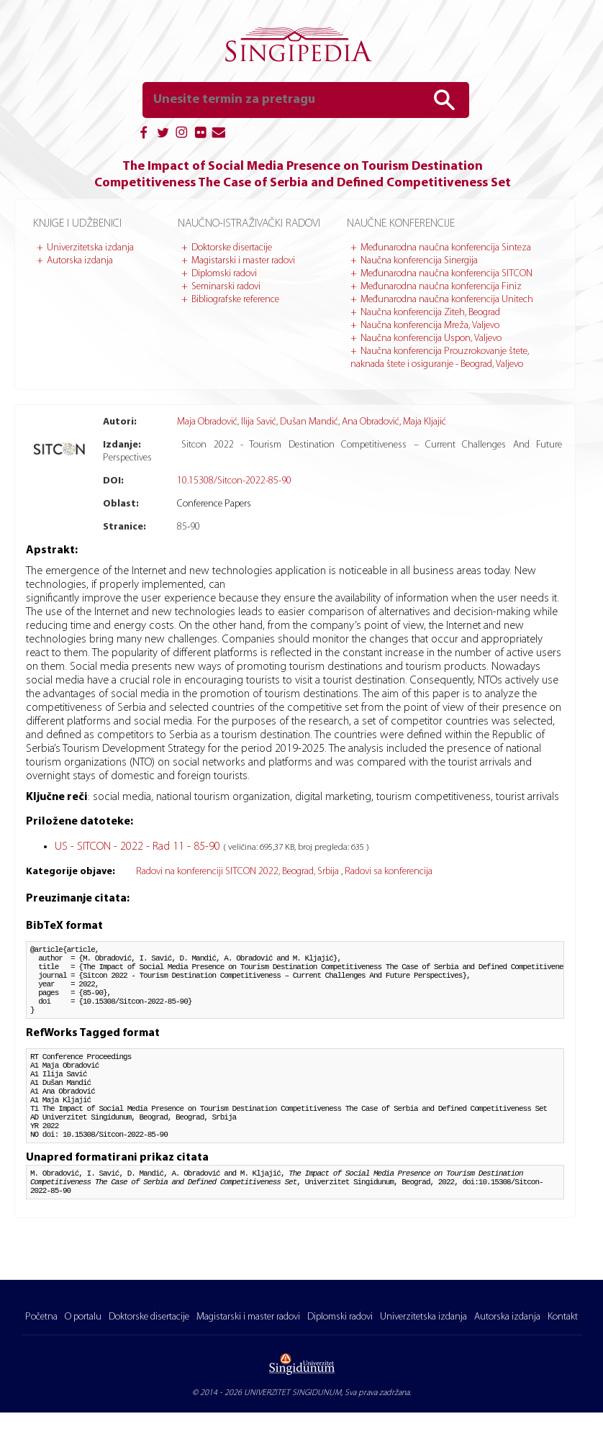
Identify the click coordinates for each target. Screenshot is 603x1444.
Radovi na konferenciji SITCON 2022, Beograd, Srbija (238, 871)
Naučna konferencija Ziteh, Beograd (430, 312)
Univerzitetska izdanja (90, 247)
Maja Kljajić (424, 422)
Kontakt (563, 1317)
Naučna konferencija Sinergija (419, 260)
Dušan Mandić (309, 422)
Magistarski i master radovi (243, 260)
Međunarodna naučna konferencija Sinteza (446, 247)
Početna (41, 1317)
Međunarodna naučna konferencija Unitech (447, 299)
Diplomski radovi (224, 273)
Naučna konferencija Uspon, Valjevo (431, 338)
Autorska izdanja (80, 260)
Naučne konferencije (401, 224)
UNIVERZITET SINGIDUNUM (292, 1393)
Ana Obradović (370, 422)
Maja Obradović (207, 422)
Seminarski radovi (225, 286)
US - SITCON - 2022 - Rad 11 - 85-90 (139, 847)
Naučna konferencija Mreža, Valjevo (430, 325)
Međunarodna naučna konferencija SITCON (446, 273)
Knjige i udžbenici (77, 224)
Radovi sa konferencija (388, 871)
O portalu (83, 1317)
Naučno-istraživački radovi (249, 224)
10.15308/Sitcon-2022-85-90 (234, 481)
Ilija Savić (258, 422)
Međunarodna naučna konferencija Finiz (441, 286)
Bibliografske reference (235, 299)
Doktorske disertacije (231, 247)
